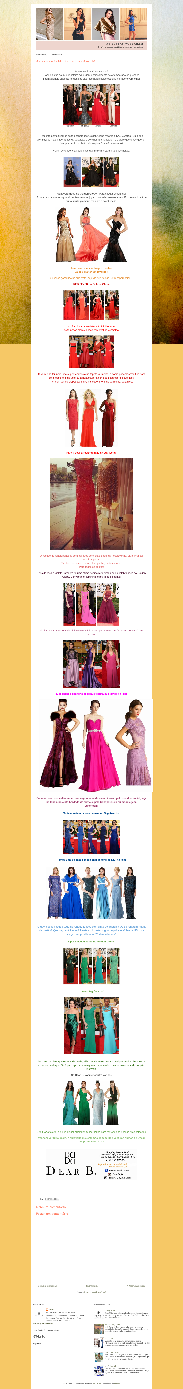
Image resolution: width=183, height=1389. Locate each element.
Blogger (117, 1383)
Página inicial (92, 1286)
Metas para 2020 (112, 1352)
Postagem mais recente (47, 1286)
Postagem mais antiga (136, 1286)
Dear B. (52, 1310)
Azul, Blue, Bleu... (112, 1366)
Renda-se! (109, 1339)
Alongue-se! (110, 1311)
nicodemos (97, 1383)
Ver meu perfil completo (43, 1324)
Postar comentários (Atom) (95, 1292)
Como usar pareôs (112, 1325)
